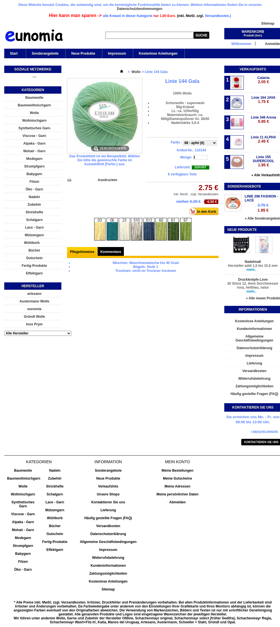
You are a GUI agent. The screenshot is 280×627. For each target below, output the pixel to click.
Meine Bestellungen (177, 471)
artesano (34, 294)
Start (13, 54)
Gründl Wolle (34, 317)
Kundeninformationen (108, 566)
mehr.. (251, 270)
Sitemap (267, 23)
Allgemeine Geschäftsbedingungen (108, 542)
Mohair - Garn (34, 151)
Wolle (34, 113)
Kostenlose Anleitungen (158, 53)
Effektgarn (34, 273)
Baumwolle (34, 98)
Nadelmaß (253, 262)
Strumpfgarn (34, 166)
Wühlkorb (32, 243)
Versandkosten (108, 526)
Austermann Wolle (34, 301)
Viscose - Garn (34, 136)
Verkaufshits (253, 69)
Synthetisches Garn (34, 128)
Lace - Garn (34, 227)
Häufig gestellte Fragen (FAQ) (108, 518)
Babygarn (34, 174)
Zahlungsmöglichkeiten (108, 574)
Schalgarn (34, 220)
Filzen (34, 182)
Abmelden (177, 502)
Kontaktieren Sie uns (108, 502)
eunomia (34, 309)
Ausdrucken (107, 180)
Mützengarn (34, 235)
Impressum (117, 53)
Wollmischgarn (34, 121)
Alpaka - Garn (34, 143)
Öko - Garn (34, 189)
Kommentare (110, 252)
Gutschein (34, 258)
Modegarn (34, 159)
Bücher (34, 250)
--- (34, 77)
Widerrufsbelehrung (108, 558)
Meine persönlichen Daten (177, 494)
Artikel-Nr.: (185, 150)
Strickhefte (34, 212)
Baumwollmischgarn (34, 105)
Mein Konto (177, 461)
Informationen (253, 310)
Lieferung (108, 510)
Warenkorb (253, 32)
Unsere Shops (108, 494)
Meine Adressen (178, 486)
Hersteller (32, 286)
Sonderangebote (45, 53)
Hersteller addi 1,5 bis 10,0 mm (252, 266)
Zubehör (34, 205)
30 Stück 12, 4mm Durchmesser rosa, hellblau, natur (253, 285)
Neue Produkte (83, 53)
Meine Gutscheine (177, 478)
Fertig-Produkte (34, 266)
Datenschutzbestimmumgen (139, 9)
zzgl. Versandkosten (204, 194)
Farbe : (177, 142)
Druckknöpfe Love (253, 280)
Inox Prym (34, 324)
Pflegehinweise (82, 252)
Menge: (186, 157)
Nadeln (34, 197)
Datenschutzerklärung (108, 534)
